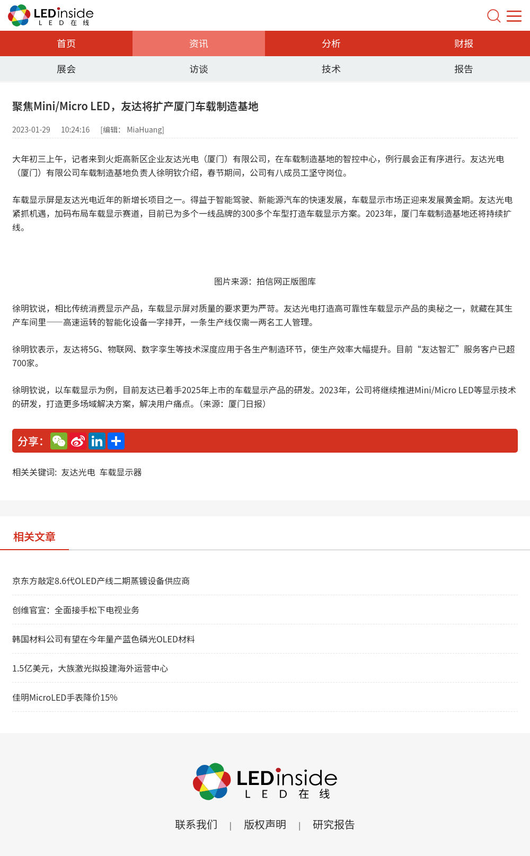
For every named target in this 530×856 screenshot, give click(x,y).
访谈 (198, 68)
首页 (66, 43)
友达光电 (78, 471)
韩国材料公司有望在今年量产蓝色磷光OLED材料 (103, 638)
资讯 (198, 43)
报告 (463, 68)
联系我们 (196, 824)
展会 (66, 68)
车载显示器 (120, 471)
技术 (331, 68)
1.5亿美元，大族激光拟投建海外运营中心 (90, 667)
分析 (331, 43)
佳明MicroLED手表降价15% (65, 697)
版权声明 (265, 824)
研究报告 (334, 824)
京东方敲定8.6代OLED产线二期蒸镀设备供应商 (101, 580)
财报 (463, 43)
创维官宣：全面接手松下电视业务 (75, 609)
